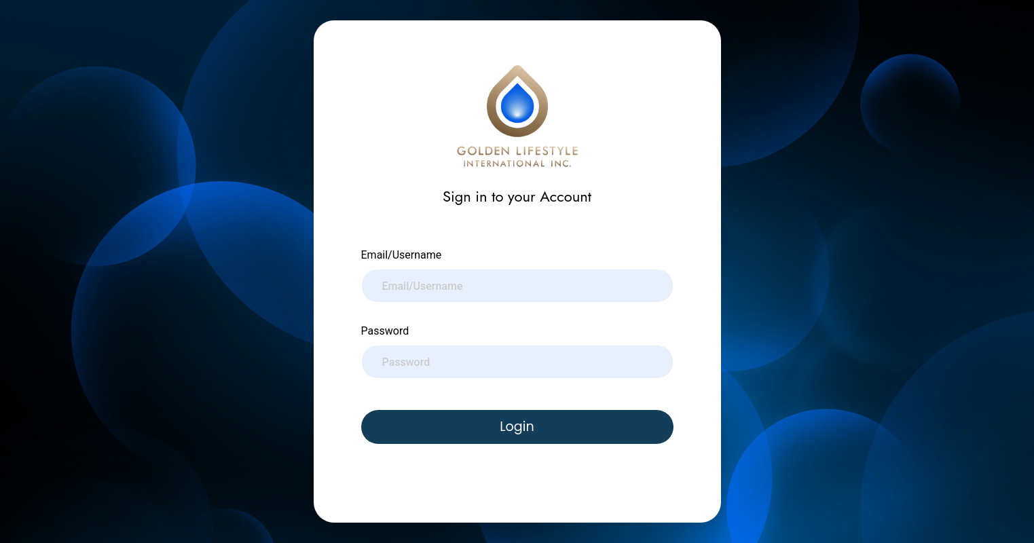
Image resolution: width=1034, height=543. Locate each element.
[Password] (517, 362)
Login (517, 426)
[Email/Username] (517, 286)
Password (385, 330)
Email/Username (401, 254)
